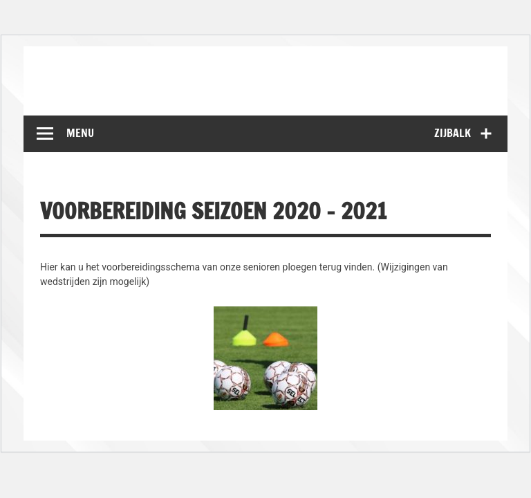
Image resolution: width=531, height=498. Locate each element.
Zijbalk (452, 132)
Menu (80, 132)
